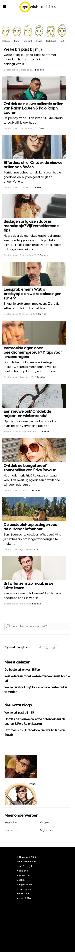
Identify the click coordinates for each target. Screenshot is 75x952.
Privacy (27, 866)
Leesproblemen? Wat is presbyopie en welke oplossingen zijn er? (32, 294)
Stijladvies (46, 830)
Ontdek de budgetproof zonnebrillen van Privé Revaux (30, 468)
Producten (11, 830)
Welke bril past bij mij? (23, 49)
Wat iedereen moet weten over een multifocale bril (37, 678)
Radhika (39, 70)
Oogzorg (46, 822)
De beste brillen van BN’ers (22, 670)
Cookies (21, 879)
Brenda (43, 128)
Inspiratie (10, 822)
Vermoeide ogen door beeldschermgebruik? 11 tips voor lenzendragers (33, 352)
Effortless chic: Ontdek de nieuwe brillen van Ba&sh (33, 164)
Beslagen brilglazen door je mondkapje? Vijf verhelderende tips (31, 226)
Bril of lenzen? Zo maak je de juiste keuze (28, 585)
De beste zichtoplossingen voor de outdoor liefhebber (31, 527)
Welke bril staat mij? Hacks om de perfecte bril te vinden (35, 690)
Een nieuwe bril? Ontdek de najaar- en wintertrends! (27, 413)
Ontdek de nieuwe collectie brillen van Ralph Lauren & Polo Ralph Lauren (33, 108)
